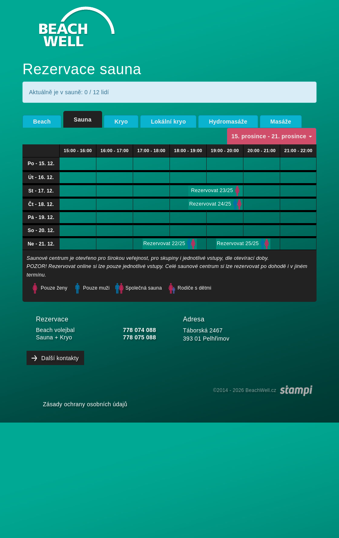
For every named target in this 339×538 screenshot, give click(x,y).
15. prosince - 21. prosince (271, 136)
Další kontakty (60, 358)
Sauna (82, 119)
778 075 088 (139, 337)
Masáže (281, 121)
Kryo (121, 121)
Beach (42, 121)
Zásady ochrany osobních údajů (85, 404)
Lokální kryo (168, 121)
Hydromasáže (228, 121)
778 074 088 (139, 330)
